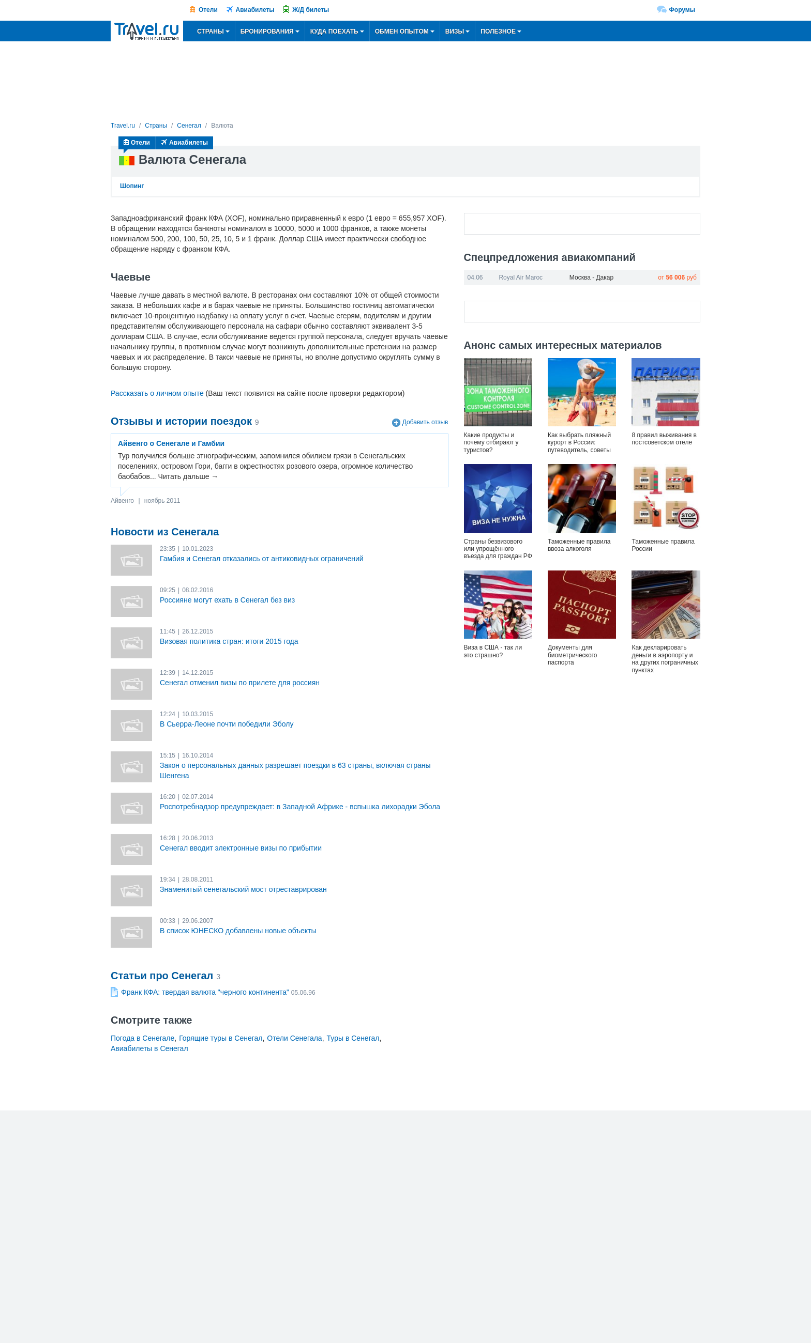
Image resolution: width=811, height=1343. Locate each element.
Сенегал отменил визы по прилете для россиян (240, 682)
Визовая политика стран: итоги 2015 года (229, 641)
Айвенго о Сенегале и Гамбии (171, 443)
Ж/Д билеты (310, 9)
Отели (208, 9)
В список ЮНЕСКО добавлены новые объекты (238, 931)
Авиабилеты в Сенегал (149, 1048)
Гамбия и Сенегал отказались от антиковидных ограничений (262, 558)
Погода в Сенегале (142, 1038)
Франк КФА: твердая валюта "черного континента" (205, 992)
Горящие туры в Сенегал (220, 1038)
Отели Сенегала (294, 1038)
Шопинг (132, 186)
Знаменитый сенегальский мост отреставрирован (243, 889)
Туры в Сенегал (353, 1038)
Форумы (682, 9)
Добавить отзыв (425, 423)
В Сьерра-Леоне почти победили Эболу (226, 724)
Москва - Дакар (591, 277)
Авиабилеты (255, 9)
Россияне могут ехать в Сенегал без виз (227, 600)
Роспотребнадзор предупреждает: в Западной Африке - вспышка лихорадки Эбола (300, 806)
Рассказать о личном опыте (157, 393)
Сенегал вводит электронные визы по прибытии (241, 848)
